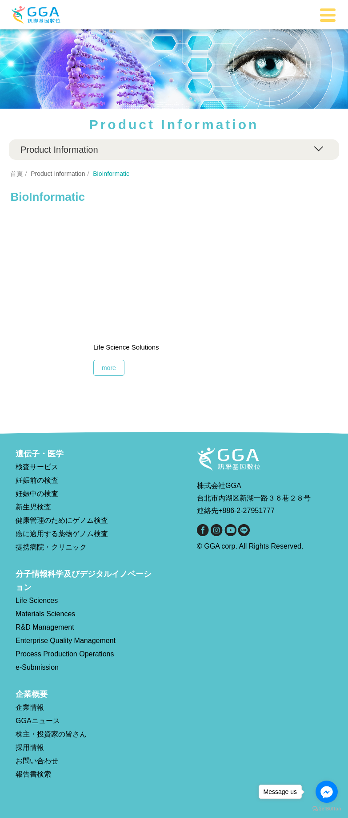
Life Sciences (37, 600)
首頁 (16, 174)
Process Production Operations (65, 654)
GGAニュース (38, 720)
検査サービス (37, 467)
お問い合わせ (37, 761)
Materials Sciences (45, 614)
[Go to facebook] (327, 792)
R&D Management (45, 627)
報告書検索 (33, 774)
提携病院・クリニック (51, 547)
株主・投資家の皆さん (51, 734)
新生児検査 (33, 507)
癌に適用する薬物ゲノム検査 (62, 533)
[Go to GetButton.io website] (326, 809)
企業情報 (30, 707)
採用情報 (30, 747)
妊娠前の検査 (37, 480)
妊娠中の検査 (37, 493)
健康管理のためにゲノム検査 (62, 520)
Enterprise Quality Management (66, 640)
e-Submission (37, 667)
